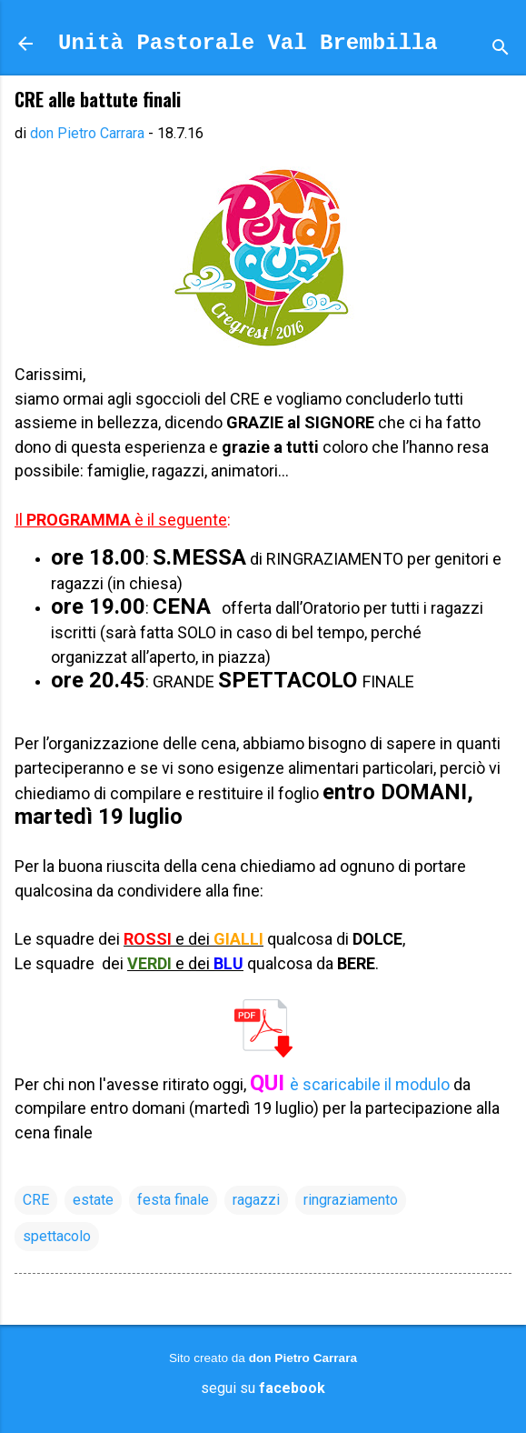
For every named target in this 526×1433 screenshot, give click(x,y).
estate (93, 1199)
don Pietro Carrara (303, 1358)
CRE (36, 1199)
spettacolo (57, 1236)
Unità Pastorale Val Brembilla (248, 43)
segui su (263, 1388)
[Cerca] (500, 49)
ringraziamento (350, 1199)
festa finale (173, 1199)
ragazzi (256, 1199)
